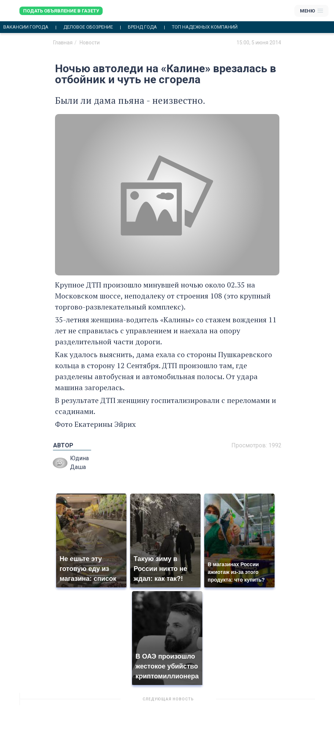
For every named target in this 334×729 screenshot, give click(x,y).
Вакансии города (25, 27)
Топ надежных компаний (205, 27)
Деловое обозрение (88, 27)
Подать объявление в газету (61, 11)
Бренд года (142, 27)
